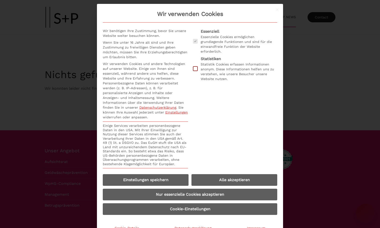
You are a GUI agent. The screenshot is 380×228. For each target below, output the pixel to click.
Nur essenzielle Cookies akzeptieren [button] (190, 194)
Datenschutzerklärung (157, 107)
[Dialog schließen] (277, 10)
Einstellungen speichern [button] (145, 180)
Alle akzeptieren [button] (234, 180)
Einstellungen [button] (176, 112)
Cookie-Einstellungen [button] (190, 209)
